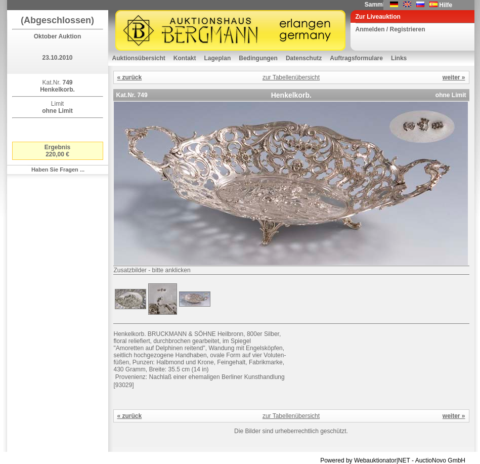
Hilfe (445, 5)
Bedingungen (258, 58)
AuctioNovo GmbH (440, 460)
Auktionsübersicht (138, 58)
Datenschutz (304, 58)
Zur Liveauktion (378, 16)
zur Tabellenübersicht (291, 77)
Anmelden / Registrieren (390, 29)
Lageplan (217, 58)
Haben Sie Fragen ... (57, 169)
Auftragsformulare (356, 58)
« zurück (129, 77)
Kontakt (184, 58)
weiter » (454, 77)
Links (399, 58)
